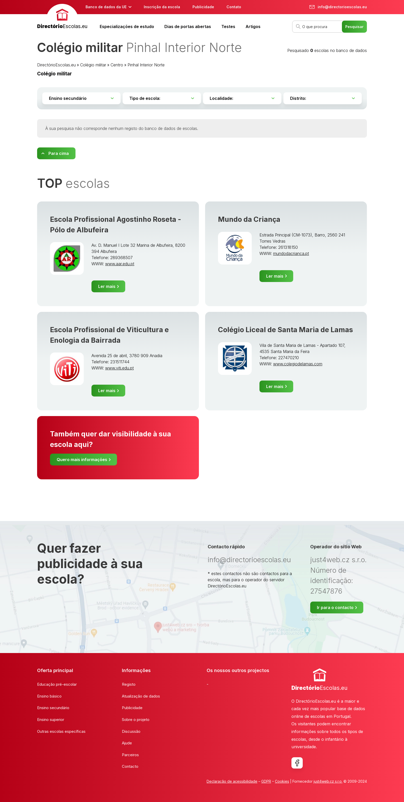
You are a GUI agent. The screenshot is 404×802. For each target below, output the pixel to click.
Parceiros (130, 754)
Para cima (58, 153)
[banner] (62, 17)
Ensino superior (50, 719)
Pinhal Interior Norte (146, 64)
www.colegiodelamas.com (297, 363)
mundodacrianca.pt (291, 253)
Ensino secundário (53, 707)
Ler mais (106, 286)
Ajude (127, 743)
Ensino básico (49, 696)
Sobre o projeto (135, 719)
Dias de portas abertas (187, 26)
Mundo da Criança (249, 219)
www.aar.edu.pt (119, 263)
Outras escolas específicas (61, 731)
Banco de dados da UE (106, 7)
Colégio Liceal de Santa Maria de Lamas (285, 329)
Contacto (130, 766)
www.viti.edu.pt (119, 368)
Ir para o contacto (335, 607)
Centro (117, 64)
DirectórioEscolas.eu (56, 64)
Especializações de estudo (127, 26)
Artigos (253, 26)
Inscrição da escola (162, 7)
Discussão (131, 731)
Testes (228, 26)
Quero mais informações (82, 459)
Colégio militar (93, 64)
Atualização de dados (141, 696)
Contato (233, 7)
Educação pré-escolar (57, 684)
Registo (129, 684)
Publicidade (203, 7)
